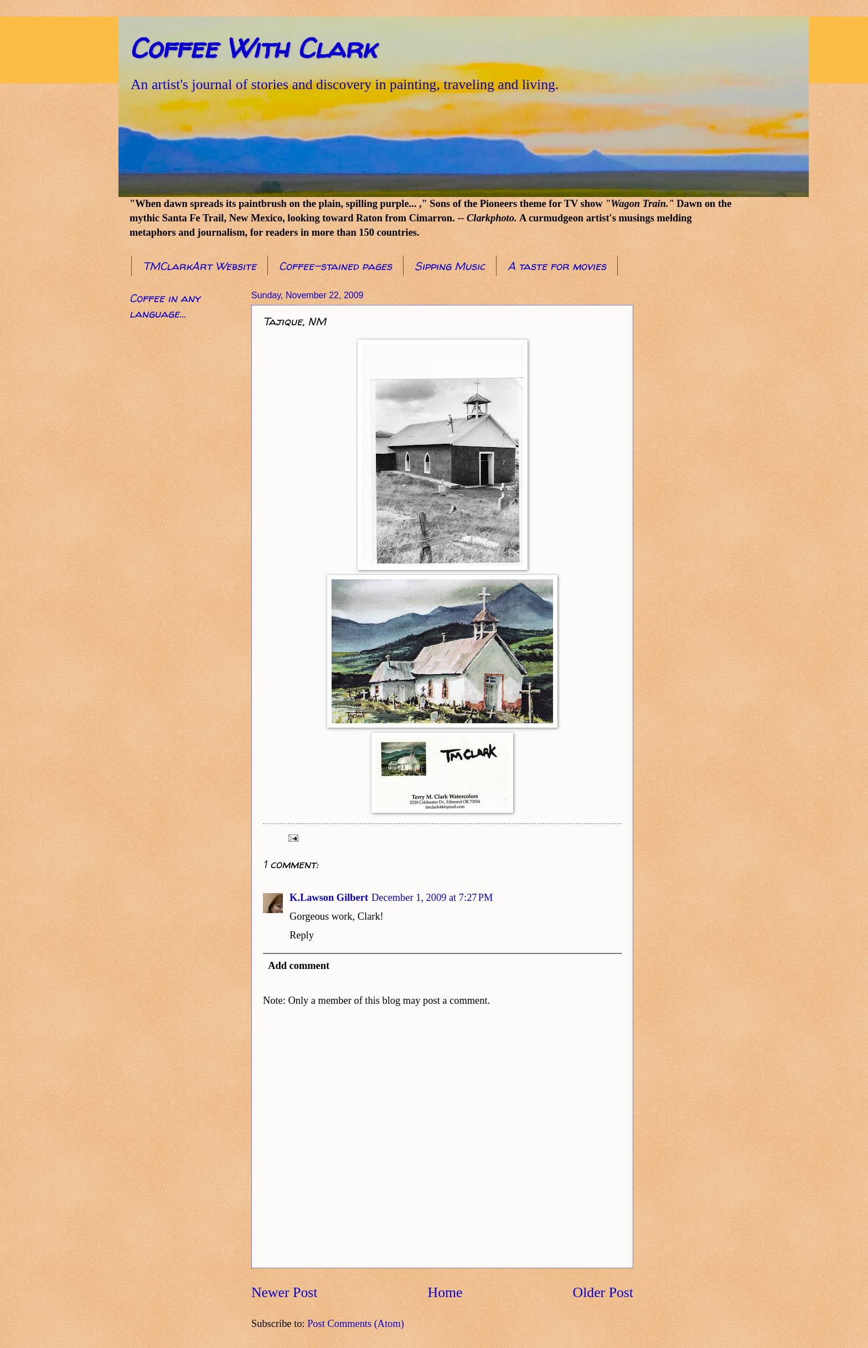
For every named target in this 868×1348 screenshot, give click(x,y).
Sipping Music (450, 265)
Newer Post (284, 1292)
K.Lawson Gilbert (329, 897)
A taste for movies (557, 265)
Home (445, 1292)
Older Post (603, 1292)
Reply (302, 935)
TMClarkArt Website (199, 265)
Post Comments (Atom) (355, 1323)
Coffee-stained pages (335, 265)
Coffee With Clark (253, 48)
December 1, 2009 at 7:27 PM (432, 897)
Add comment (298, 965)
